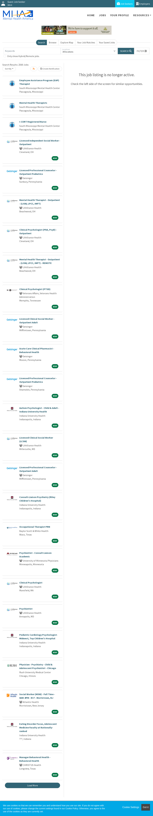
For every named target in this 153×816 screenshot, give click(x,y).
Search (41, 42)
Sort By (8, 68)
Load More (32, 785)
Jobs (102, 15)
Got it (146, 807)
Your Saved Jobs (107, 42)
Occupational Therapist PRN (34, 526)
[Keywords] (32, 51)
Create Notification (49, 68)
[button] (141, 51)
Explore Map (66, 42)
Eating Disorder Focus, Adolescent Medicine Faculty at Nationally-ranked (38, 727)
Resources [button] (141, 15)
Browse (52, 42)
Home (91, 15)
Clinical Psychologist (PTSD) (34, 289)
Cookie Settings (130, 807)
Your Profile (119, 15)
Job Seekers (125, 4)
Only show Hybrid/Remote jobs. (23, 56)
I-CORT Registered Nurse (32, 121)
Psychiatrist (25, 608)
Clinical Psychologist (30, 582)
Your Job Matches (86, 42)
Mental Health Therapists (33, 102)
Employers (143, 4)
